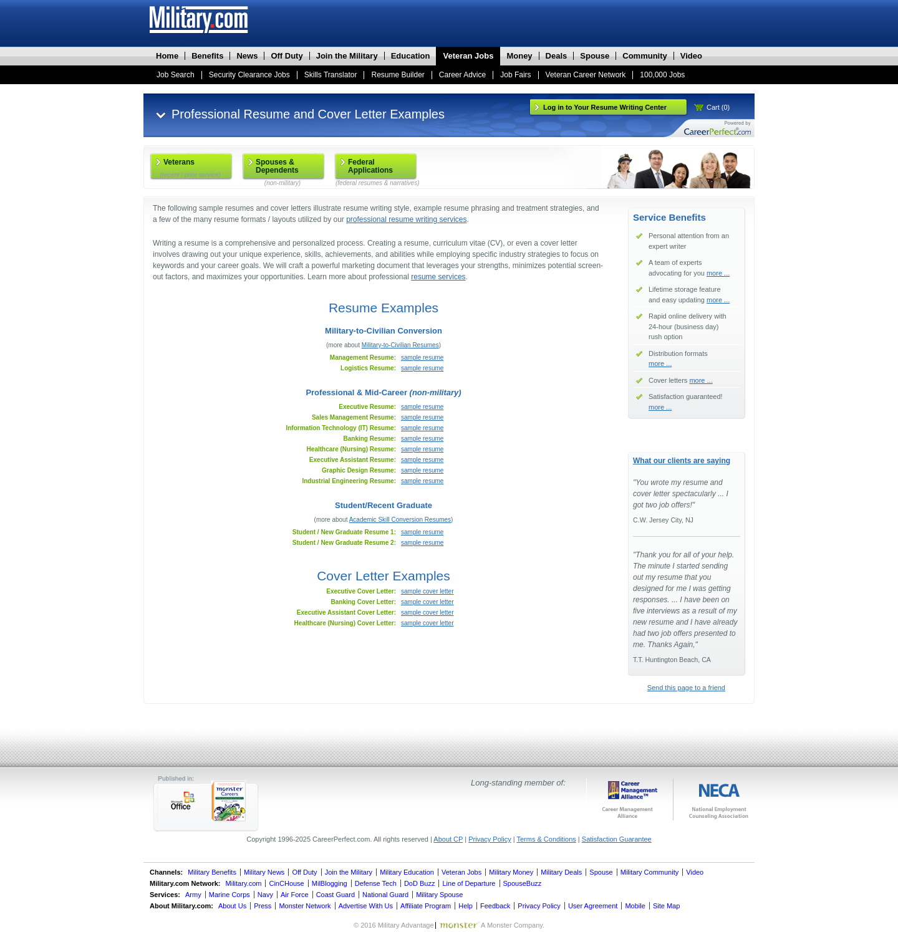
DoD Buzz (419, 883)
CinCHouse (286, 883)
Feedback (495, 906)
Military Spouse (439, 894)
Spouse (600, 872)
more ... (718, 273)
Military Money (511, 872)
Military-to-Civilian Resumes (400, 345)
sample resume (422, 357)
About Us (232, 906)
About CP (448, 839)
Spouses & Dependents (282, 169)
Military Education (407, 872)
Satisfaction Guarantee (617, 839)
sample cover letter (427, 591)
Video (694, 872)
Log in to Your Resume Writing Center (605, 107)
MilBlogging (329, 883)
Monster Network (305, 906)
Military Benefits (212, 872)
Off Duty (304, 872)
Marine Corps (229, 894)
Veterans (190, 168)
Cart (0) (718, 107)
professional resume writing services (406, 219)
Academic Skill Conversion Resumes (400, 519)
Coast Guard (335, 894)
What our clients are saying (681, 460)
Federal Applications (376, 169)
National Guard (385, 894)
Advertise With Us (366, 906)
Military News (264, 872)
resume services (438, 276)
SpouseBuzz (522, 883)
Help (465, 906)
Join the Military (348, 872)
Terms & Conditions (546, 839)
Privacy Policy (489, 839)
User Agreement (592, 906)
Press (262, 906)
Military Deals (561, 872)
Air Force (295, 894)
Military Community (649, 872)
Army (193, 894)
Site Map (666, 906)
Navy (265, 894)
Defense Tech (376, 883)
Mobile (635, 906)
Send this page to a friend (686, 687)
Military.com (244, 883)
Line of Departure (468, 883)
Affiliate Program (425, 906)
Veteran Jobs (461, 872)
